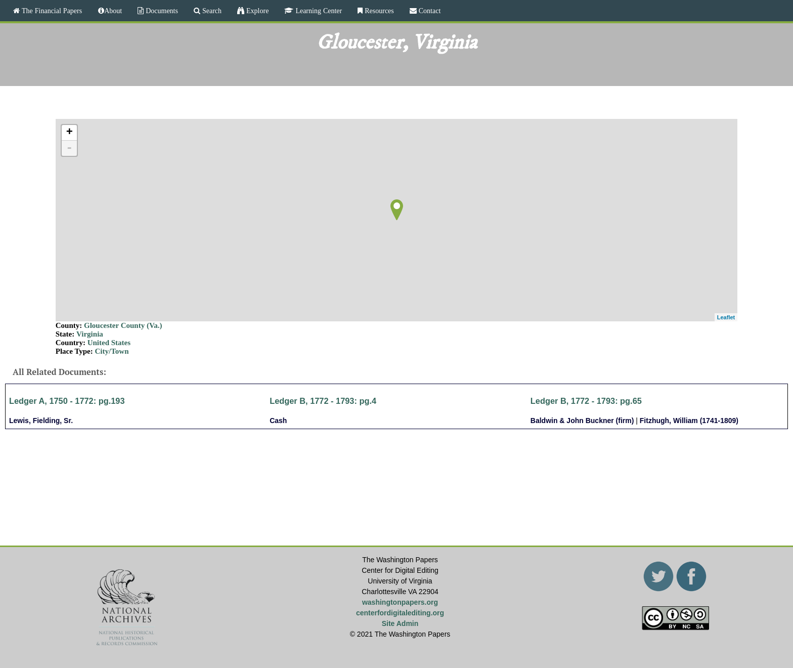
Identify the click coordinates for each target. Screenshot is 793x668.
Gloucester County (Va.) (123, 325)
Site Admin (400, 623)
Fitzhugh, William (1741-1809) (689, 420)
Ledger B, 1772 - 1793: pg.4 (323, 400)
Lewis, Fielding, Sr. (41, 420)
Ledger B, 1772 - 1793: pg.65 (586, 400)
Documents (161, 10)
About (113, 10)
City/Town (112, 351)
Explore (256, 10)
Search (211, 10)
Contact (429, 10)
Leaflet (726, 317)
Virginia (89, 334)
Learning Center (317, 10)
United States (108, 343)
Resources (378, 10)
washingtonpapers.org (400, 602)
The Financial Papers (51, 10)
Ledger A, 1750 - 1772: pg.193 (67, 400)
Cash (278, 420)
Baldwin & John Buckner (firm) (582, 420)
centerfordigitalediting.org (400, 613)
